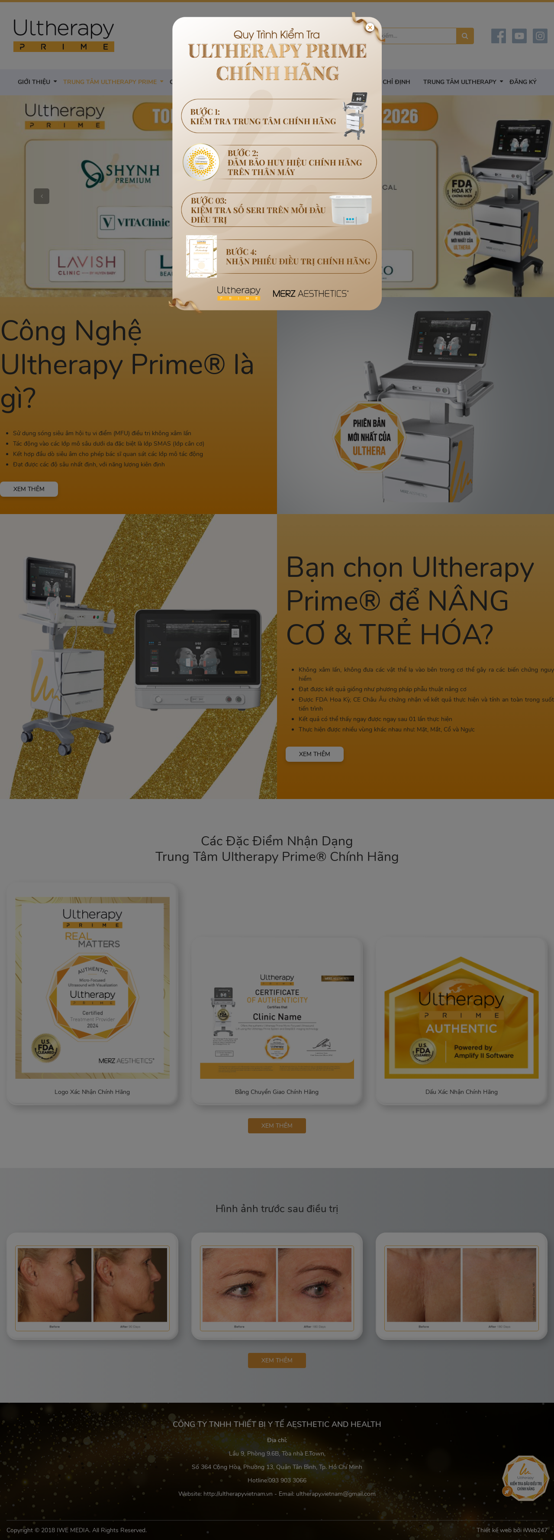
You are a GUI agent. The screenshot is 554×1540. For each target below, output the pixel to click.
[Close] (370, 27)
